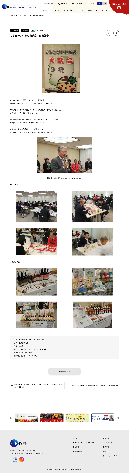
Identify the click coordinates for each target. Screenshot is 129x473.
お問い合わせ (107, 451)
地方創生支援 (68, 10)
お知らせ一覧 (92, 10)
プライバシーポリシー (49, 3)
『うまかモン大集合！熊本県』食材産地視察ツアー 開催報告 (92, 385)
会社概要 (46, 10)
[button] (11, 418)
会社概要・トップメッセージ (83, 442)
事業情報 (56, 10)
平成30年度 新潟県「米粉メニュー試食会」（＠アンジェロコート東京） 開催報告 (38, 385)
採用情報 (104, 10)
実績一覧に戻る (64, 371)
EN (104, 3)
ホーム (75, 438)
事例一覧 (80, 10)
